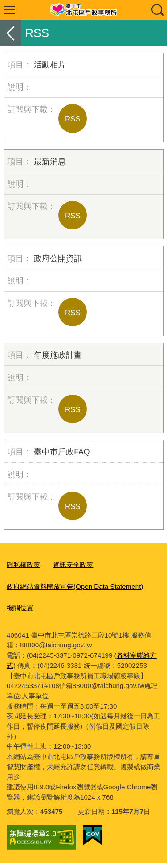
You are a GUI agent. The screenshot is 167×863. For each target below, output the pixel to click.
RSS (73, 119)
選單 (10, 10)
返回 (10, 33)
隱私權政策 (23, 564)
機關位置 (20, 608)
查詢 (157, 10)
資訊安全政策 (73, 564)
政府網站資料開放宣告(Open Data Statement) (75, 586)
